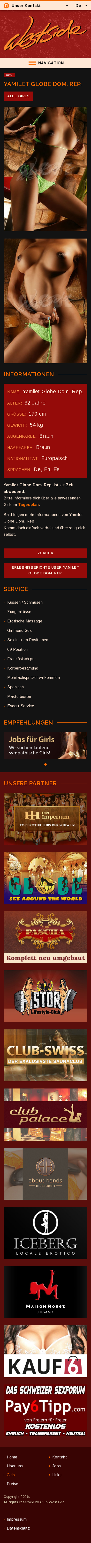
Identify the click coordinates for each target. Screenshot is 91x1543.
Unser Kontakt (22, 5)
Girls (11, 1475)
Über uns (15, 1466)
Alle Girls (18, 96)
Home (12, 1457)
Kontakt (59, 1457)
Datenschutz (18, 1528)
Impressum (17, 1519)
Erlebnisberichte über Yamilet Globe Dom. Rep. (45, 570)
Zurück (45, 553)
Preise (12, 1484)
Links (57, 1475)
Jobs (56, 1466)
